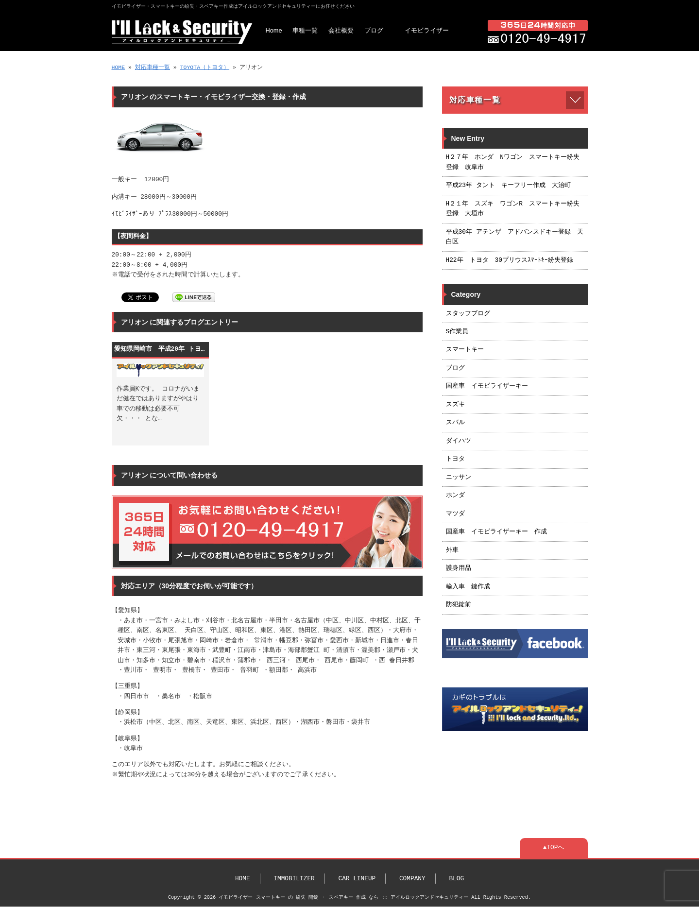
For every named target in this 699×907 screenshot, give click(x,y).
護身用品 (458, 568)
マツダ (455, 514)
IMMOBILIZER (293, 878)
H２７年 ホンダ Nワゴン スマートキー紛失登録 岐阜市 (513, 162)
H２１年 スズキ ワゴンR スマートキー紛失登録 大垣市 (513, 209)
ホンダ (455, 495)
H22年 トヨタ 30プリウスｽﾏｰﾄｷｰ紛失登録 (509, 260)
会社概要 (341, 30)
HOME (118, 67)
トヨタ (455, 459)
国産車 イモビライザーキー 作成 (496, 532)
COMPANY (412, 878)
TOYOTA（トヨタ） (204, 67)
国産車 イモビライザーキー (487, 386)
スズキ (455, 404)
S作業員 (457, 331)
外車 (452, 550)
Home (274, 30)
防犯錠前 (458, 604)
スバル (455, 422)
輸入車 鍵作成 (468, 586)
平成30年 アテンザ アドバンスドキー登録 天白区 (514, 237)
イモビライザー (427, 30)
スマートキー (465, 349)
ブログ (373, 30)
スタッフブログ (468, 313)
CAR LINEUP (356, 878)
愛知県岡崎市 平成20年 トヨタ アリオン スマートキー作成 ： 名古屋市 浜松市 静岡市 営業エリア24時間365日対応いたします (160, 349)
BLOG (456, 878)
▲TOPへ (553, 847)
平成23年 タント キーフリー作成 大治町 (508, 185)
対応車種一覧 (152, 67)
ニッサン (458, 477)
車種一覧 (305, 30)
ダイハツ (458, 441)
